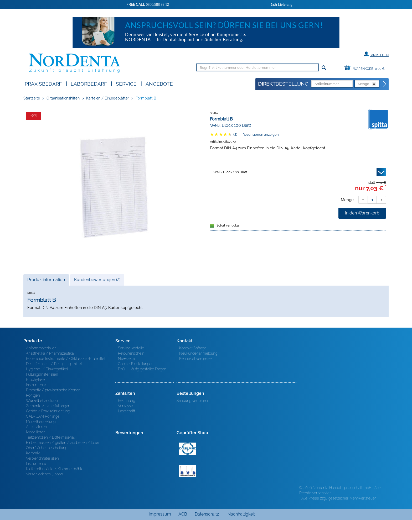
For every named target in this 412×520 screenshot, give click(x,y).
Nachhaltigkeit (241, 514)
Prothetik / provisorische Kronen (53, 390)
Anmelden (376, 54)
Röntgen (33, 395)
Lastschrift (126, 411)
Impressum (160, 514)
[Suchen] (324, 67)
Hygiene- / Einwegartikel (47, 369)
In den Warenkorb (362, 213)
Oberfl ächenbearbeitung (46, 448)
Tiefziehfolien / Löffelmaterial (50, 437)
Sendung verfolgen (192, 400)
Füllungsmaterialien (42, 374)
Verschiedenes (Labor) (44, 474)
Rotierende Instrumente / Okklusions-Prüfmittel (65, 358)
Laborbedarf (89, 83)
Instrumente (36, 385)
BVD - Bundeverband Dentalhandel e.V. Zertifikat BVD (187, 471)
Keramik (33, 453)
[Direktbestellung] (385, 84)
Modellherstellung (40, 421)
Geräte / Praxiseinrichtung (48, 411)
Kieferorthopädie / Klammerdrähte (54, 469)
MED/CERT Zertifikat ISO (187, 449)
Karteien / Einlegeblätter (107, 98)
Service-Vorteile (131, 348)
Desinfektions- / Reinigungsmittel (54, 364)
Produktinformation (46, 281)
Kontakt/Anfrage (192, 348)
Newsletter (127, 358)
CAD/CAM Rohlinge (42, 416)
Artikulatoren (36, 427)
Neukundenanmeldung (198, 353)
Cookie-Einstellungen (135, 364)
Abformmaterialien (41, 348)
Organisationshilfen (63, 98)
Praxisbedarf (43, 83)
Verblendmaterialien (42, 458)
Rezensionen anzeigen (261, 134)
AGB (182, 514)
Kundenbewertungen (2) (97, 279)
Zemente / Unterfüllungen (48, 406)
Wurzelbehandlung (42, 400)
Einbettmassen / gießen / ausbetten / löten (62, 442)
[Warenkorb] (366, 68)
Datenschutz (207, 514)
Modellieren (35, 432)
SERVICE (126, 83)
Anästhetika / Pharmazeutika (50, 353)
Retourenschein (131, 353)
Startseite (31, 98)
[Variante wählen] (298, 172)
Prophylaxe (35, 379)
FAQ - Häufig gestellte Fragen (142, 369)
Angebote (159, 83)
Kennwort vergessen (196, 358)
